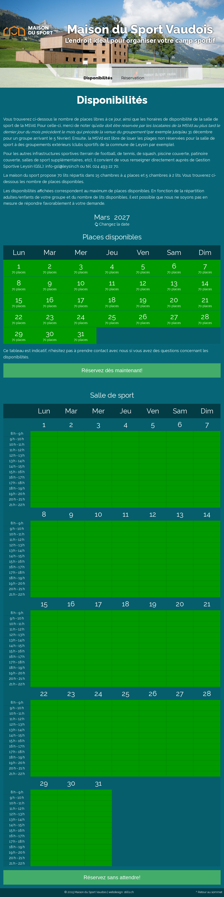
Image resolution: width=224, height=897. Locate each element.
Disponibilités (98, 77)
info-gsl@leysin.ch (62, 166)
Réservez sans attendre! (112, 877)
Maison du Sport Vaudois (140, 29)
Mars (103, 217)
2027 (121, 217)
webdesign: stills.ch (121, 892)
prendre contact (92, 350)
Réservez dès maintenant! (112, 370)
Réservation (132, 77)
